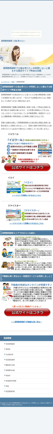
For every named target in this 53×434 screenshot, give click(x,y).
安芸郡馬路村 (10, 344)
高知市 (8, 375)
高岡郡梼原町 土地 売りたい (13, 41)
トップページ (5, 82)
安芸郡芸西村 (10, 360)
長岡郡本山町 (10, 370)
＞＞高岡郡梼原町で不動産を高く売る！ (26, 322)
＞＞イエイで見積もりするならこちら (26, 195)
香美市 (8, 349)
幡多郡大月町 (10, 365)
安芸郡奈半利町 (11, 381)
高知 (13, 82)
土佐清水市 (9, 354)
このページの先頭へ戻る (26, 400)
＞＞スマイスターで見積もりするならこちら (26, 223)
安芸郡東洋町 (10, 391)
